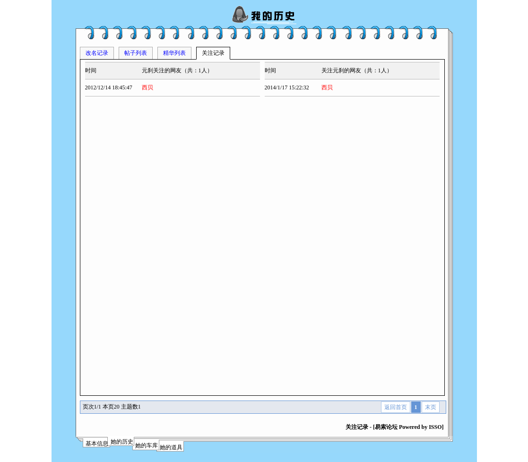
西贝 (147, 87)
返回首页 (395, 407)
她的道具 (171, 447)
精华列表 (174, 53)
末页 (430, 407)
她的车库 (146, 445)
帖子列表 (135, 53)
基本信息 (97, 443)
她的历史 (122, 441)
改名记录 (97, 53)
